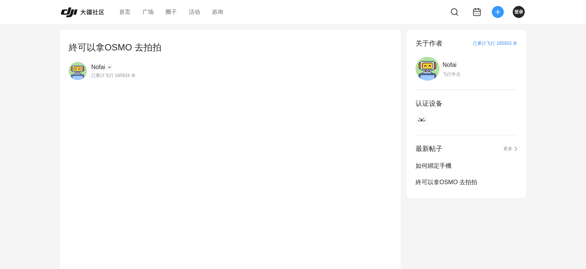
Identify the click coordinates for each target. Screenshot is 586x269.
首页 (124, 12)
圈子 (171, 12)
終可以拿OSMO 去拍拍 (446, 182)
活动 (194, 12)
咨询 (217, 12)
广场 (148, 12)
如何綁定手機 (433, 166)
